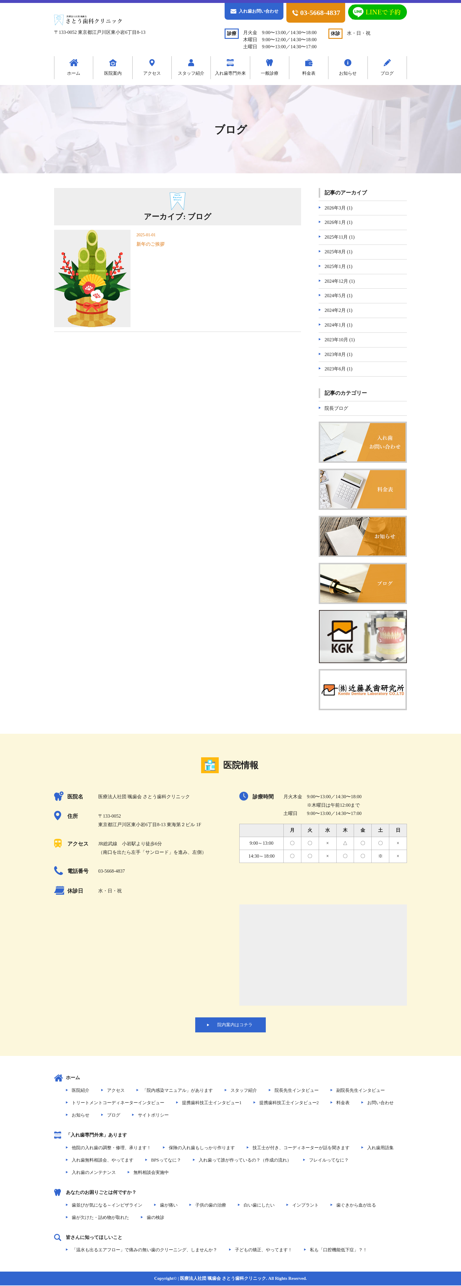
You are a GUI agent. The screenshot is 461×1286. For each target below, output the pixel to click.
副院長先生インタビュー (360, 1091)
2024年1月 (335, 324)
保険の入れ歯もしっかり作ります (202, 1148)
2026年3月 (335, 207)
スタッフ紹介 (191, 73)
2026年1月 (335, 222)
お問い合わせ (380, 1103)
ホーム (73, 73)
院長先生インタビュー (297, 1091)
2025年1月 (335, 266)
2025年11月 (336, 236)
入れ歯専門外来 (230, 73)
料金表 (308, 73)
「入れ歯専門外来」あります (96, 1135)
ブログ (387, 73)
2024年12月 (336, 281)
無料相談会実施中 (151, 1172)
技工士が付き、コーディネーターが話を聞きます (301, 1148)
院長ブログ (336, 408)
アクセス (152, 73)
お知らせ (348, 73)
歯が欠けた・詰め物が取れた (100, 1217)
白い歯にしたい (259, 1205)
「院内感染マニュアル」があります (177, 1091)
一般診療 (269, 73)
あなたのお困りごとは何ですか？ (101, 1192)
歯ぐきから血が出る (356, 1205)
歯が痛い (169, 1205)
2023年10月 (336, 339)
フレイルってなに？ (329, 1160)
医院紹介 (80, 1091)
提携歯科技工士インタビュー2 (289, 1103)
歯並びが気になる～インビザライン (107, 1205)
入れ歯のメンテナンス (94, 1172)
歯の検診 (155, 1217)
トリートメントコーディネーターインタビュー (118, 1103)
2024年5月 (335, 295)
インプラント (305, 1205)
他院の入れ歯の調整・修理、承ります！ (111, 1148)
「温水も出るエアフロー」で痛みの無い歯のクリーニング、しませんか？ (144, 1250)
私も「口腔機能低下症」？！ (338, 1250)
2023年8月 (335, 354)
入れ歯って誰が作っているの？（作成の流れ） (245, 1160)
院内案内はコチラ (235, 1024)
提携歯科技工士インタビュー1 (212, 1103)
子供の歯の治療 (210, 1205)
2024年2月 (335, 310)
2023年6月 (335, 368)
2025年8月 (335, 251)
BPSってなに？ (166, 1160)
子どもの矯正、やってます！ (263, 1250)
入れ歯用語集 (380, 1148)
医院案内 (113, 73)
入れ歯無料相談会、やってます (102, 1160)
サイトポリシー (153, 1115)
